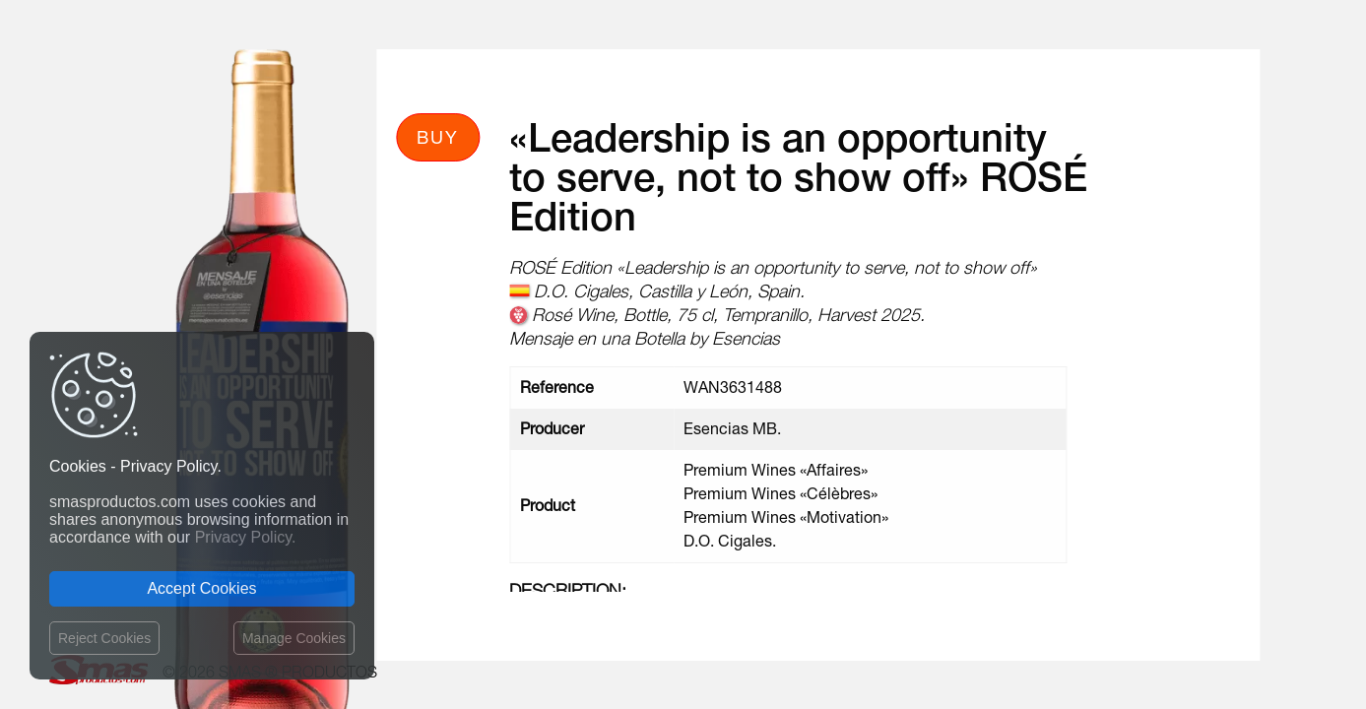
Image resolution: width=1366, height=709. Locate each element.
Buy (438, 137)
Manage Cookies (294, 638)
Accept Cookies (201, 588)
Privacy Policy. (245, 537)
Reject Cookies (104, 638)
